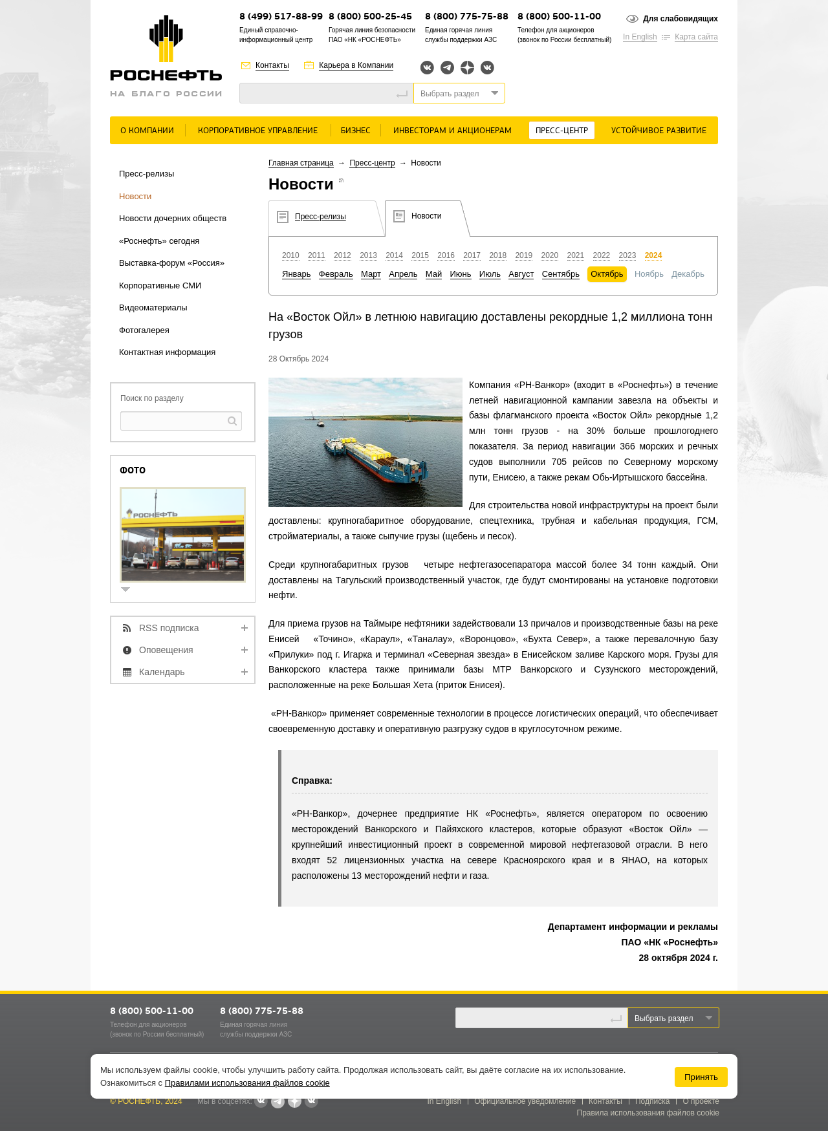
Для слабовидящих (680, 18)
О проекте (700, 1101)
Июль (490, 274)
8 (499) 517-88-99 (281, 17)
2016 (446, 255)
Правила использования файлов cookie (648, 1112)
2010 (291, 255)
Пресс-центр (562, 131)
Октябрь (607, 274)
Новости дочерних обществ (172, 218)
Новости (135, 196)
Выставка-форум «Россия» (171, 263)
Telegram (447, 67)
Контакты (272, 65)
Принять (701, 1077)
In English (640, 36)
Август (521, 274)
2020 (549, 255)
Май (434, 274)
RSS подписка (169, 628)
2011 (316, 255)
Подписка (652, 1101)
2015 (420, 255)
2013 (368, 255)
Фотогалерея (144, 330)
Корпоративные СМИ (160, 285)
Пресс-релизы (146, 173)
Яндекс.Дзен (467, 67)
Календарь (162, 672)
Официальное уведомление (525, 1101)
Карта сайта (696, 36)
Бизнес (356, 131)
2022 (602, 255)
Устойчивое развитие (658, 131)
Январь (296, 274)
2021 (576, 255)
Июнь (461, 274)
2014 (394, 255)
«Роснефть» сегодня (159, 241)
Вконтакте (427, 67)
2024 (653, 255)
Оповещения (166, 650)
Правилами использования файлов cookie (247, 1083)
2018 (498, 255)
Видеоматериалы (153, 307)
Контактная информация (167, 352)
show (130, 590)
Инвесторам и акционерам (452, 131)
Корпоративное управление (258, 131)
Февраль (336, 274)
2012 (342, 255)
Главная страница (301, 162)
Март (371, 274)
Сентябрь (561, 274)
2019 (523, 255)
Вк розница (487, 68)
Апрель (403, 274)
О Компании (147, 131)
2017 (472, 255)
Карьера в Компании (356, 65)
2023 (628, 255)
